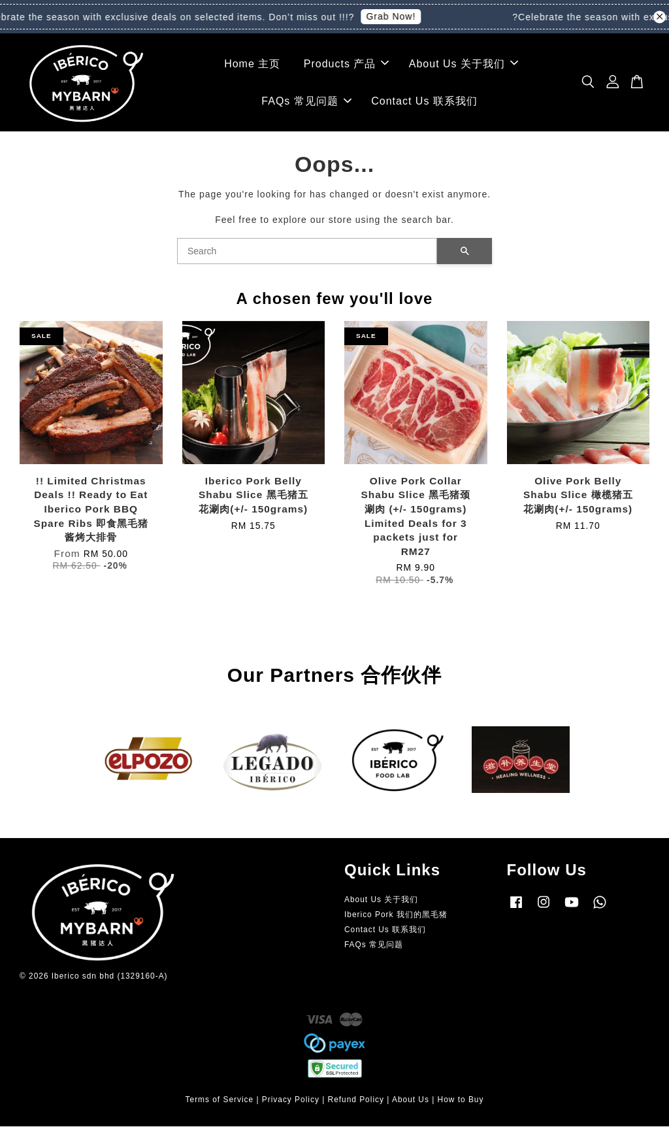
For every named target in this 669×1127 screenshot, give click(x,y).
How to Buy (461, 1100)
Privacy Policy (290, 1100)
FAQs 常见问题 (306, 101)
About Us (410, 1100)
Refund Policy (356, 1100)
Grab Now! (396, 16)
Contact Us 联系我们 (424, 101)
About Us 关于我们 (463, 63)
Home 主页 (252, 63)
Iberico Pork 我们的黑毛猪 (396, 915)
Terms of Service (220, 1100)
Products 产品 (346, 63)
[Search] (307, 252)
